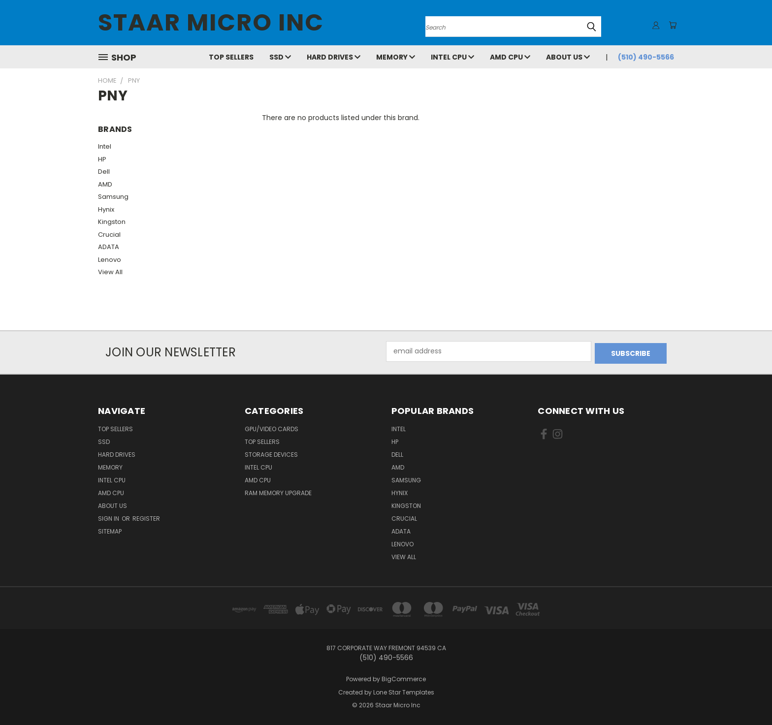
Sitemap (110, 529)
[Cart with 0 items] (671, 25)
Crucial (109, 234)
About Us (568, 57)
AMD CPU (510, 57)
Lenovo (109, 259)
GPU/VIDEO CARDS (271, 427)
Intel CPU (452, 57)
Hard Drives (333, 57)
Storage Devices (271, 452)
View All (110, 272)
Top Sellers (231, 57)
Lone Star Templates (403, 690)
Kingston (112, 221)
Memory (395, 57)
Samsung (113, 196)
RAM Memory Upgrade (278, 491)
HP (102, 159)
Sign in (109, 516)
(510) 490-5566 (646, 57)
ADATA (108, 247)
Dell (104, 171)
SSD (280, 57)
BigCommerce (404, 677)
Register (146, 516)
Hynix (106, 209)
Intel (104, 146)
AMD (105, 184)
